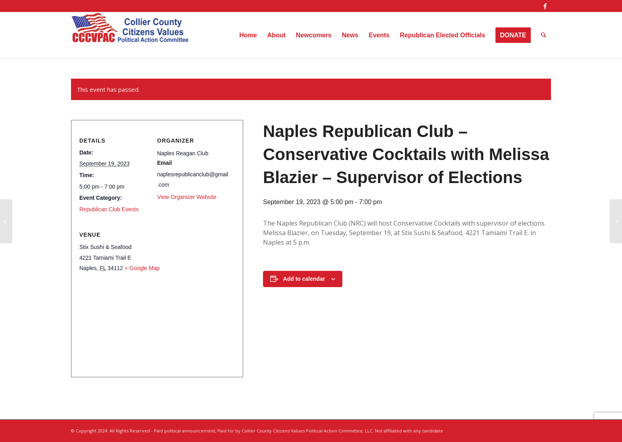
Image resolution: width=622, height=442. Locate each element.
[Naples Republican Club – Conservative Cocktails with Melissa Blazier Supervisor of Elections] (6, 221)
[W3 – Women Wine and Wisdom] (616, 221)
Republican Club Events (108, 209)
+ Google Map (142, 268)
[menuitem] (248, 35)
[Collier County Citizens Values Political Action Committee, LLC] (130, 35)
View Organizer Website (187, 197)
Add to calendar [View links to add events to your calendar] (304, 279)
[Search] (543, 35)
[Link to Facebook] (545, 6)
